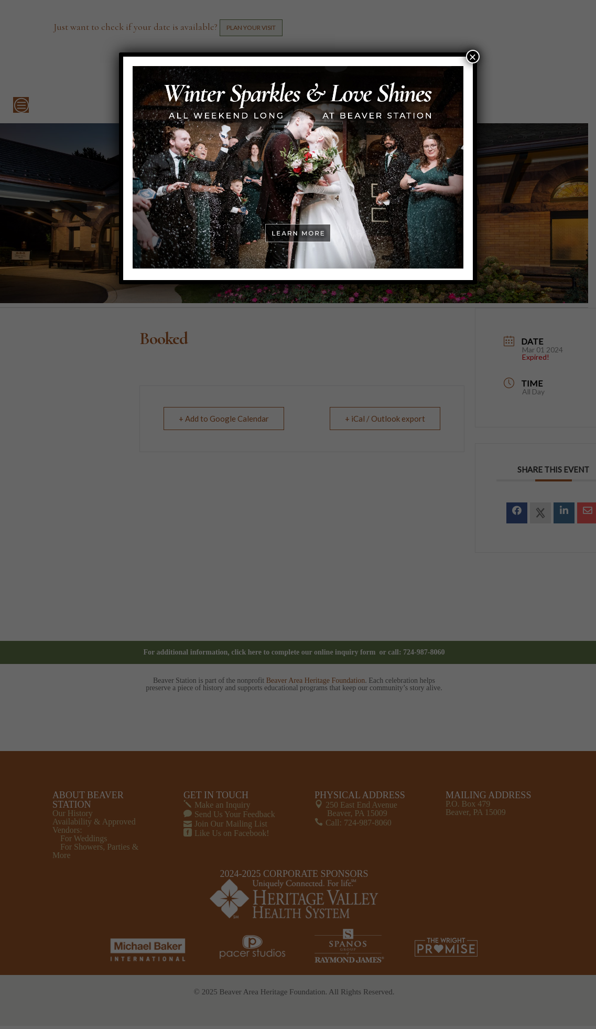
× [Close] (472, 56)
